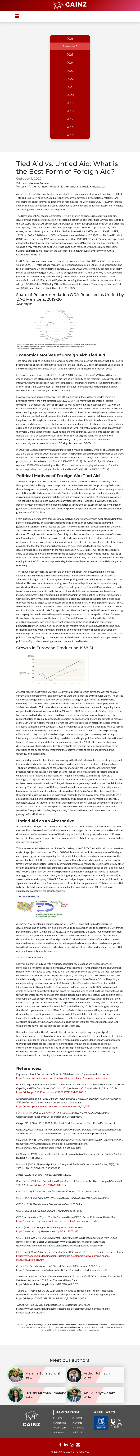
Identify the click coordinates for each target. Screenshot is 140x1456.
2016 (70, 127)
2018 (70, 111)
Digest (77, 1417)
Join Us (77, 1432)
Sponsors (59, 1432)
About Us (59, 1422)
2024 (70, 62)
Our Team (59, 1427)
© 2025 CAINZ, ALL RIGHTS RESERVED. (70, 1452)
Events (77, 1422)
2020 (70, 95)
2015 (70, 135)
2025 (70, 54)
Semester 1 (70, 46)
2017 (70, 119)
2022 (70, 79)
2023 (70, 70)
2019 (70, 103)
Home (57, 1417)
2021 (70, 87)
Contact (78, 1427)
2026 (70, 38)
